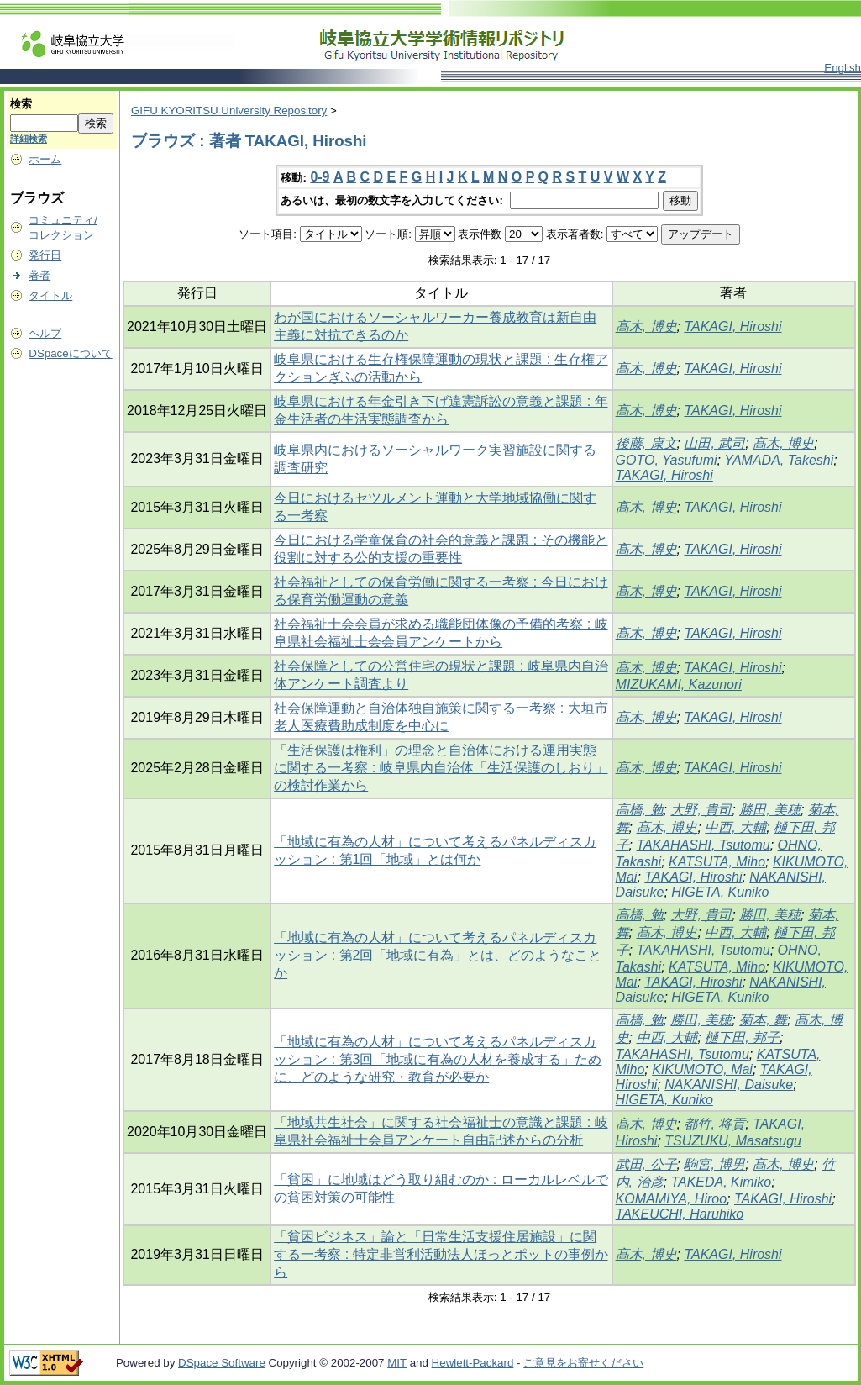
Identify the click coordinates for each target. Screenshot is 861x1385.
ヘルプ (45, 333)
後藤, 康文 (646, 443)
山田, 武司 (714, 443)
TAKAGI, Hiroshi (732, 326)
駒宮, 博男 (714, 1164)
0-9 (319, 177)
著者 (39, 275)
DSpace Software (221, 1362)
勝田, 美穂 (770, 810)
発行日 (45, 255)
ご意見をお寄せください (583, 1362)
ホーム (45, 159)
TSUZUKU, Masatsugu (732, 1141)
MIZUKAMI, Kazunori (679, 684)
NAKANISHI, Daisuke (728, 1084)
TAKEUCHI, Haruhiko (680, 1214)
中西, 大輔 (735, 827)
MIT (397, 1362)
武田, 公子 (646, 1164)
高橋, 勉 (640, 810)
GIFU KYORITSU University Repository (229, 110)
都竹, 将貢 (714, 1124)
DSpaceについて (70, 353)
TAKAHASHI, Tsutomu (703, 845)
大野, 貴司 (701, 810)
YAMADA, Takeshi (778, 460)
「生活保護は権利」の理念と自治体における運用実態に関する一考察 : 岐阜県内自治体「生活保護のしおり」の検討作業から (440, 768)
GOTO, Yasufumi (666, 460)
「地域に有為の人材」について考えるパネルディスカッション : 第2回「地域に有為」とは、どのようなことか (437, 955)
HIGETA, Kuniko (720, 892)
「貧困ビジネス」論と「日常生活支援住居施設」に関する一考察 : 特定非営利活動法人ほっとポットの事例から (440, 1254)
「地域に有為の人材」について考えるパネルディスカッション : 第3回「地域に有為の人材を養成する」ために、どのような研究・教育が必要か (437, 1059)
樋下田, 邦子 (742, 1037)
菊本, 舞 (763, 1020)
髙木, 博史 (646, 326)
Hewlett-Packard (473, 1362)
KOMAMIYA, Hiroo (671, 1199)
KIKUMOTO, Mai (702, 1069)
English (842, 67)
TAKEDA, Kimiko (720, 1182)
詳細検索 (28, 139)
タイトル (50, 295)
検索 (21, 103)
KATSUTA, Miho (717, 862)
